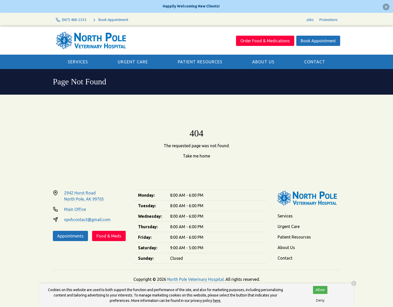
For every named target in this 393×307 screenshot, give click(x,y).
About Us (263, 62)
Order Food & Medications (265, 40)
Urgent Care (133, 62)
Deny (320, 300)
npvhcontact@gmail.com (87, 219)
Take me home (196, 156)
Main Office (75, 209)
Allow (320, 290)
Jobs (310, 20)
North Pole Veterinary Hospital (195, 279)
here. (217, 301)
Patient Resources (200, 62)
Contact (314, 62)
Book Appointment (318, 40)
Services (78, 62)
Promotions (328, 20)
